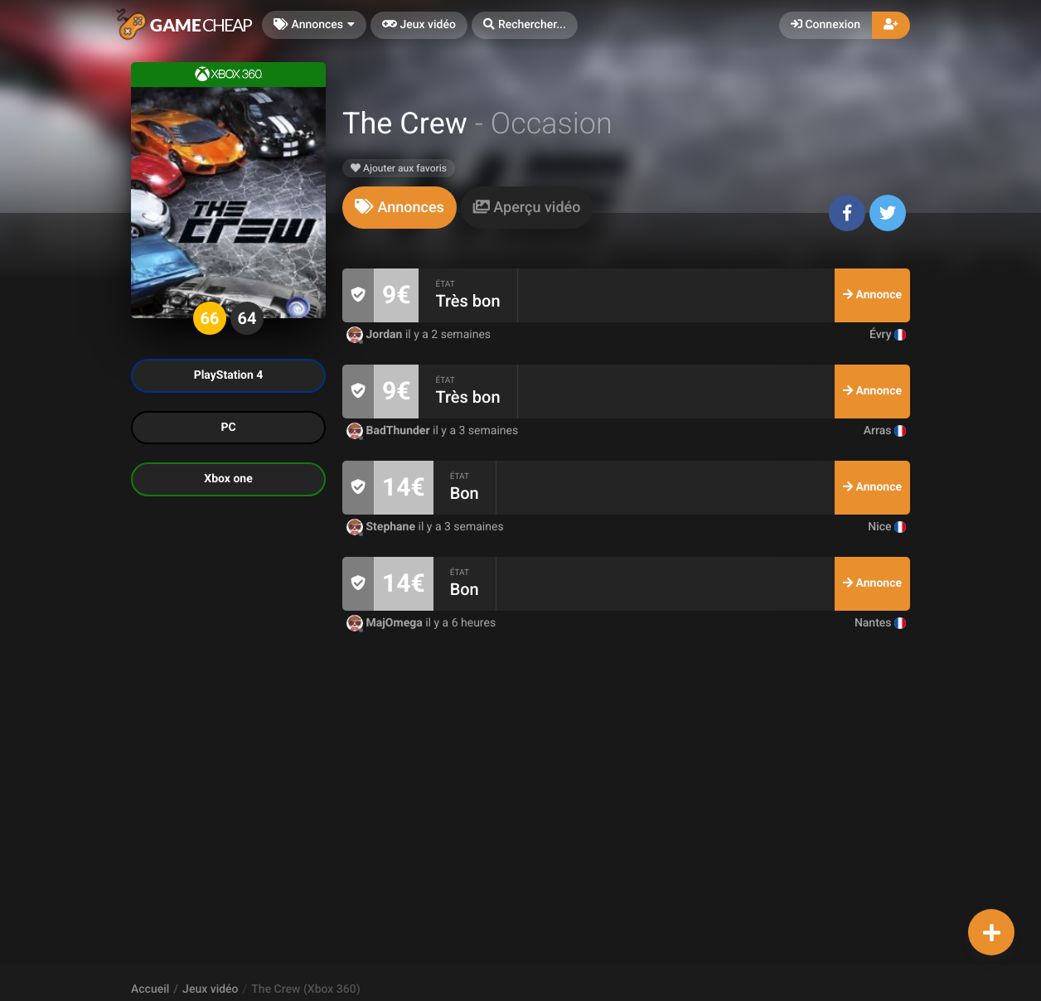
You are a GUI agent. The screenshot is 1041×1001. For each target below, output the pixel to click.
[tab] (399, 207)
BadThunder (389, 431)
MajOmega (385, 623)
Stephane (382, 527)
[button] (525, 25)
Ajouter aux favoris (399, 168)
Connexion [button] (825, 24)
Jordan (375, 334)
